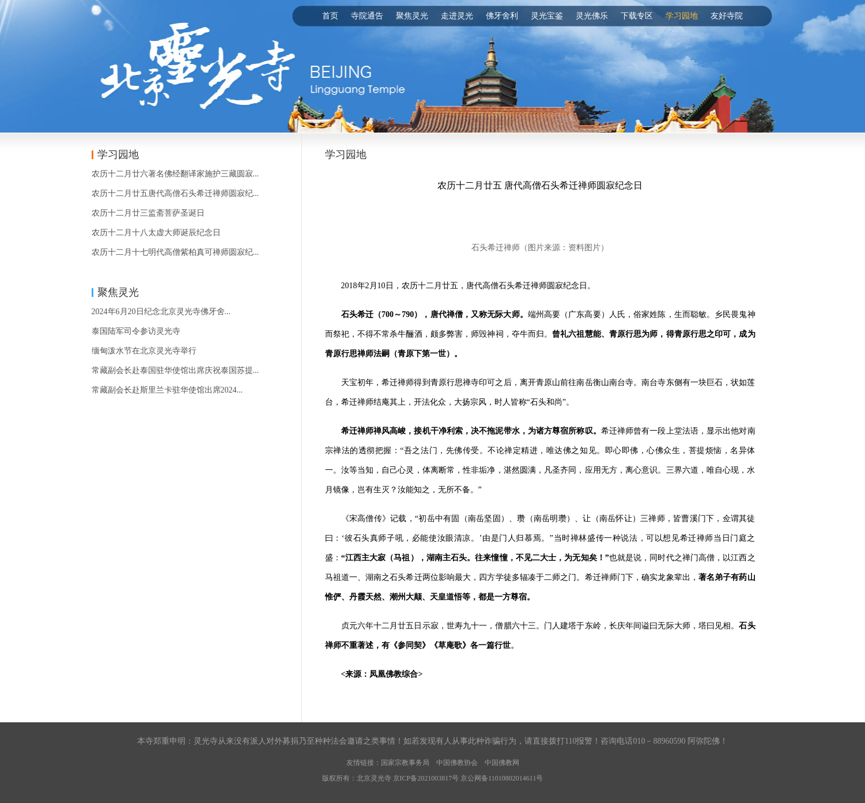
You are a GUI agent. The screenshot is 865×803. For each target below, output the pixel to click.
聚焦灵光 (412, 16)
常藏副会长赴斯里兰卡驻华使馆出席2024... (167, 390)
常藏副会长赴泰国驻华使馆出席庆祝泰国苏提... (175, 370)
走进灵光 (457, 16)
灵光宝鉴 (547, 16)
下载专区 (637, 16)
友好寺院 (727, 16)
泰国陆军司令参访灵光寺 (136, 331)
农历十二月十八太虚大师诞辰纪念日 (156, 232)
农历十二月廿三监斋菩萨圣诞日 (148, 213)
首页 (330, 16)
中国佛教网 (502, 763)
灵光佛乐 (592, 16)
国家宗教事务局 (405, 763)
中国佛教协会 (457, 763)
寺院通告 (367, 16)
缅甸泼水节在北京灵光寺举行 (144, 350)
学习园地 (682, 16)
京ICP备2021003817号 (426, 778)
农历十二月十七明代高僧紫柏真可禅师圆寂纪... (175, 252)
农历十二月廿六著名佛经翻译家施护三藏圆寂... (175, 173)
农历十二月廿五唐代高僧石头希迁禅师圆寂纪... (175, 193)
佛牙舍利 (502, 16)
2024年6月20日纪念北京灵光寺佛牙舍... (161, 311)
